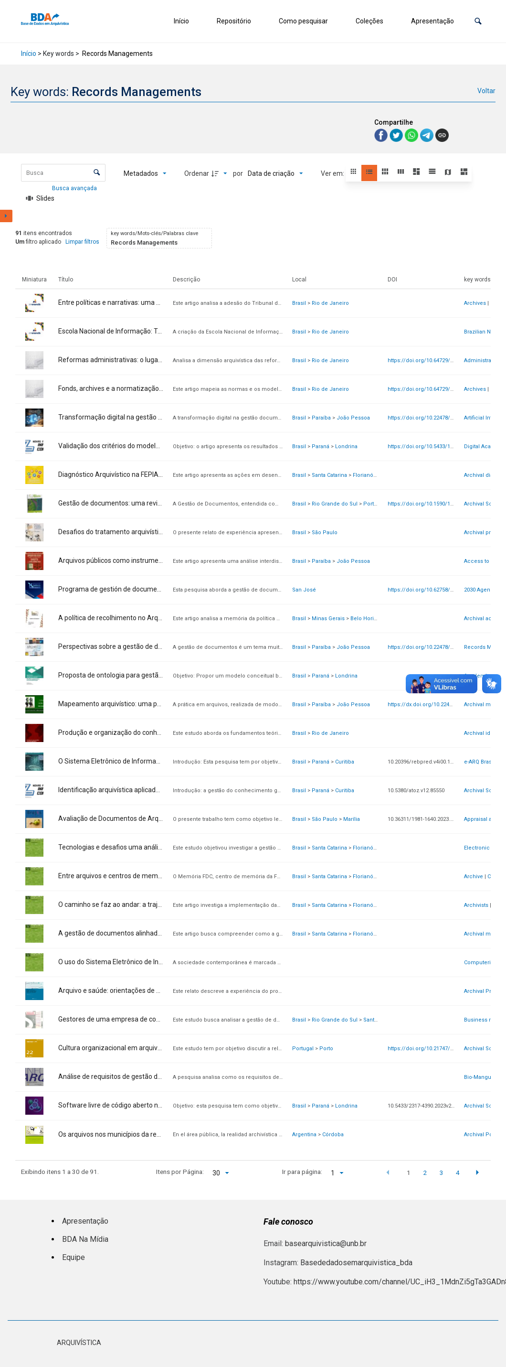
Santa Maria (377, 1020)
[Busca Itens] (63, 173)
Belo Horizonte (369, 618)
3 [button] (441, 1172)
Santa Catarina (329, 475)
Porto (326, 1048)
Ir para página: (302, 1171)
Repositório (234, 21)
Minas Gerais (328, 618)
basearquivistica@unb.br (326, 1243)
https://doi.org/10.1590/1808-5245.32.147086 (442, 504)
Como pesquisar (303, 21)
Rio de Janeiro (330, 303)
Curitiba (344, 762)
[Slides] (40, 198)
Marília (351, 819)
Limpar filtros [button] (82, 241)
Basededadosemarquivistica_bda (356, 1262)
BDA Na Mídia (85, 1239)
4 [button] (458, 1172)
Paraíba (321, 418)
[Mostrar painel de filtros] (6, 216)
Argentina (304, 1134)
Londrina (346, 446)
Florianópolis (369, 475)
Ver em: (333, 173)
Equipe (73, 1257)
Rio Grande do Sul (335, 504)
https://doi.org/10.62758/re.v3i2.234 (432, 590)
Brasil (299, 303)
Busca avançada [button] (75, 188)
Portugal (303, 1048)
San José (304, 590)
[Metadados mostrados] (145, 173)
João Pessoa (353, 418)
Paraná (320, 446)
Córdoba (333, 1134)
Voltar (486, 91)
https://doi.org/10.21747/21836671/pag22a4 (442, 1048)
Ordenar (196, 173)
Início (181, 21)
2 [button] (425, 1172)
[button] (478, 21)
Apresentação (432, 21)
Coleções (369, 21)
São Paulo (324, 532)
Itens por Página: (180, 1171)
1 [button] (409, 1172)
